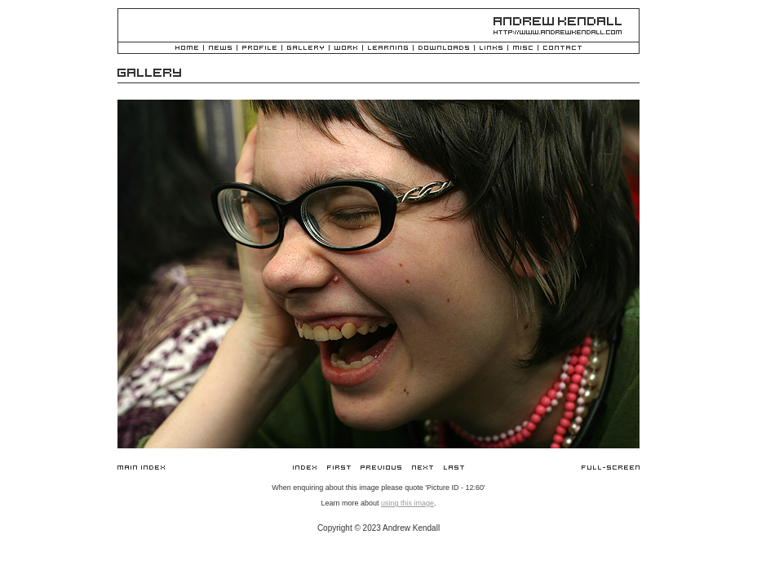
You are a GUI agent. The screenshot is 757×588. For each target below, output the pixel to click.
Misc (523, 48)
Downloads (443, 48)
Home (186, 48)
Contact (562, 48)
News (220, 48)
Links (491, 48)
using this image (407, 503)
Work (345, 48)
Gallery (305, 48)
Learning (388, 48)
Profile (259, 48)
